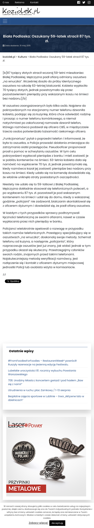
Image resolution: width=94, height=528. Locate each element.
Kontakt (34, 2)
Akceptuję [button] (57, 523)
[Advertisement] (47, 315)
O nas (6, 2)
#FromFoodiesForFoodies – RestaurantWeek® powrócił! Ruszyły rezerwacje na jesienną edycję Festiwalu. (42, 362)
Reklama (19, 2)
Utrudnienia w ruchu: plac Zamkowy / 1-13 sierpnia (39, 390)
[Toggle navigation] (5, 21)
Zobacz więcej (38, 523)
